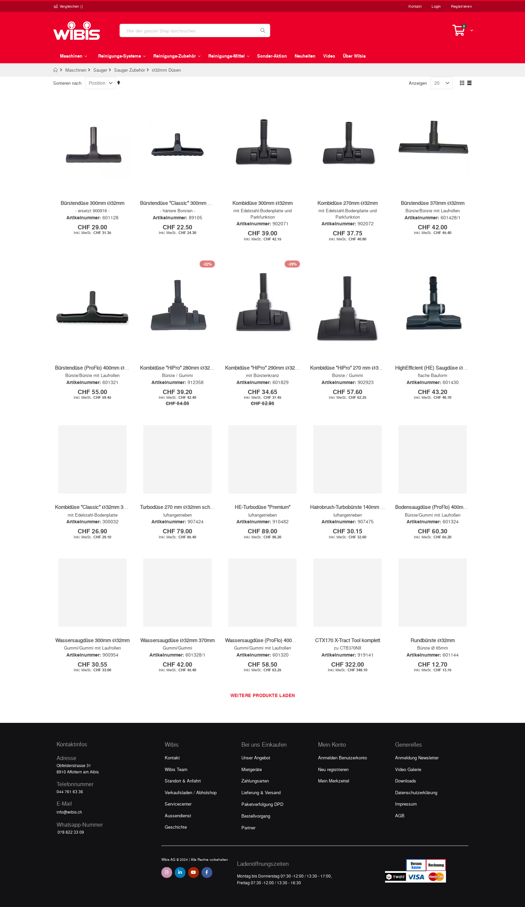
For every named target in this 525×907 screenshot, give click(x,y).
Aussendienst (178, 815)
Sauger (100, 70)
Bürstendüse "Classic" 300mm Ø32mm (182, 203)
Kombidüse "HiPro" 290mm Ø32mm (264, 367)
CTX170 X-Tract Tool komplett (347, 640)
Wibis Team (176, 769)
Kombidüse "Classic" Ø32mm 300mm (96, 507)
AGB (399, 815)
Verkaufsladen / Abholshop (191, 792)
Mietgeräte (251, 769)
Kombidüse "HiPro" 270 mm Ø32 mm (350, 367)
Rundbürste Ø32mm (432, 640)
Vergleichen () (68, 6)
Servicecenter (178, 804)
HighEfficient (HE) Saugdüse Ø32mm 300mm (444, 367)
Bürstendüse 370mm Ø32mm (433, 203)
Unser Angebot (255, 757)
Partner (248, 827)
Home (55, 70)
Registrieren (461, 6)
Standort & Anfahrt (183, 780)
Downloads (405, 780)
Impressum (406, 804)
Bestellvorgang (255, 816)
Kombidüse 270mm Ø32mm (347, 203)
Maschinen (75, 70)
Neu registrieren (333, 769)
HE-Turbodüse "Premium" (262, 507)
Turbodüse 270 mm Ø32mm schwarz (180, 507)
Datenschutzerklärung (416, 792)
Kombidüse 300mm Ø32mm (262, 203)
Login (436, 6)
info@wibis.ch (69, 812)
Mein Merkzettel (333, 780)
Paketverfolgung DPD (262, 804)
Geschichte (176, 827)
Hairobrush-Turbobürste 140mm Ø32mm (354, 507)
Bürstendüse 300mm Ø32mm (93, 203)
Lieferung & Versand (261, 792)
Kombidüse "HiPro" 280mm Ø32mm (179, 367)
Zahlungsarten (255, 780)
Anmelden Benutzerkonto (342, 757)
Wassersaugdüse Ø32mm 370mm (177, 640)
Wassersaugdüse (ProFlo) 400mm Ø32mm (271, 640)
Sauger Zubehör (129, 70)
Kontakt (415, 6)
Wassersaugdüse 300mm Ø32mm (92, 640)
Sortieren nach (67, 83)
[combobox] (195, 30)
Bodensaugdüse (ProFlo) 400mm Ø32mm (440, 507)
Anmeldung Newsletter (417, 757)
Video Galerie (408, 769)
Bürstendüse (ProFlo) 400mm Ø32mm (96, 367)
